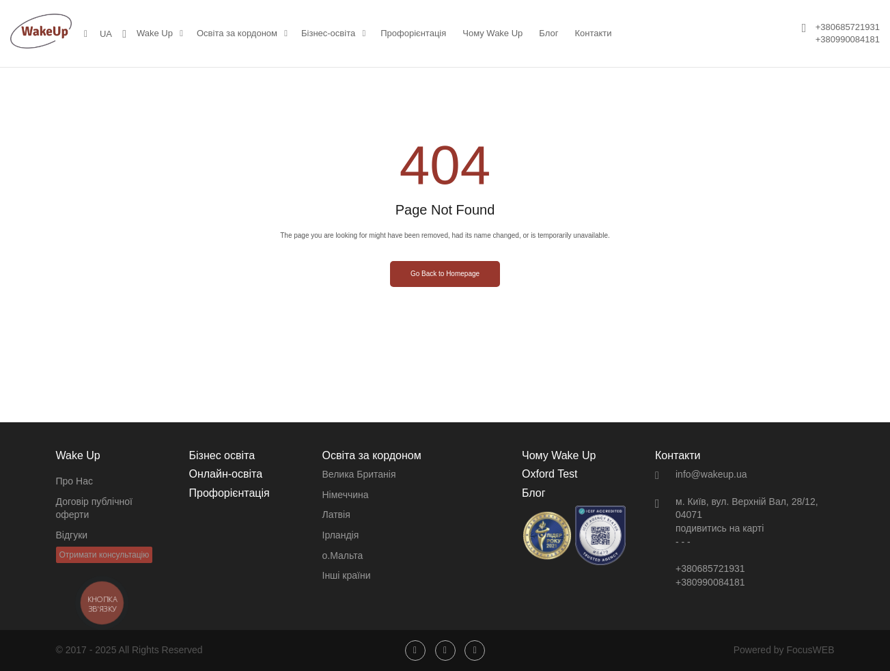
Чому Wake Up (492, 33)
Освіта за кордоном (237, 33)
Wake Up (155, 33)
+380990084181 (848, 39)
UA (106, 34)
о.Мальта (342, 555)
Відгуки (72, 535)
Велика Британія (359, 474)
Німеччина (345, 494)
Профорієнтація (413, 33)
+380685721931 (848, 27)
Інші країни (346, 575)
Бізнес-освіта (328, 33)
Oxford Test (550, 474)
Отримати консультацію (104, 555)
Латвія (336, 514)
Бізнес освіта (222, 455)
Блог (548, 33)
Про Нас (74, 481)
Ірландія (340, 535)
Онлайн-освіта (226, 474)
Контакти (592, 33)
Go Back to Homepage (445, 273)
